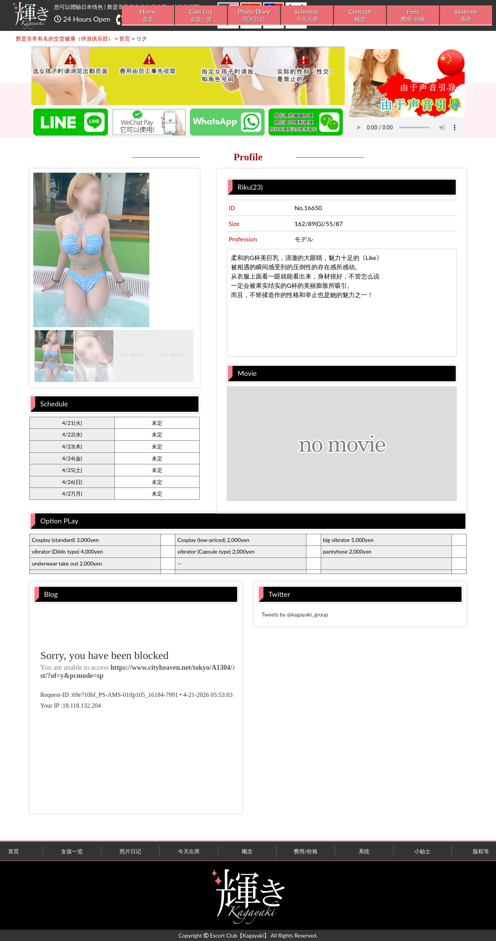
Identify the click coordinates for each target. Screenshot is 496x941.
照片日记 (130, 851)
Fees (413, 15)
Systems (466, 15)
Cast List (201, 15)
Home (148, 15)
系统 (364, 851)
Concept (360, 15)
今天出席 (189, 851)
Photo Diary (254, 15)
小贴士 (422, 851)
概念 (247, 851)
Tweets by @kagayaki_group (295, 614)
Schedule (307, 15)
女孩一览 (72, 851)
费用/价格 (306, 851)
